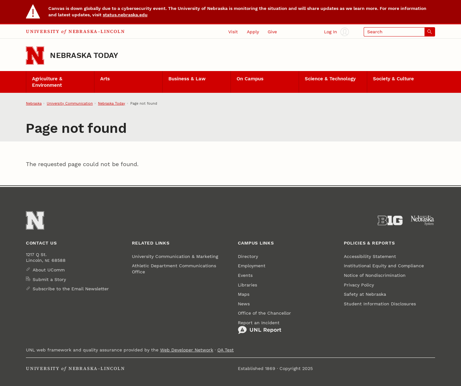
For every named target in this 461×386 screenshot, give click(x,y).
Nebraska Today (84, 55)
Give (272, 31)
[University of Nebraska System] (422, 220)
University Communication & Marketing (175, 256)
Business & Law (187, 79)
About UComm (49, 269)
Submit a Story (49, 279)
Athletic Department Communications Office (174, 268)
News (244, 303)
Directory (248, 256)
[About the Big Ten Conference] (390, 220)
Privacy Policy (359, 284)
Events (245, 275)
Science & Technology (330, 79)
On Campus (250, 79)
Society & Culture (393, 79)
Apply (253, 31)
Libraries (247, 284)
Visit (233, 31)
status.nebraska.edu (125, 14)
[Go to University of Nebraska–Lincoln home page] (35, 55)
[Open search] (399, 31)
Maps (243, 294)
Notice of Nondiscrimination (375, 275)
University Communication (70, 103)
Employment (251, 265)
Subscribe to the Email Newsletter (71, 288)
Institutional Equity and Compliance (384, 265)
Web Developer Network (186, 349)
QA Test (225, 349)
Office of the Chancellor (264, 313)
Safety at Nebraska (365, 294)
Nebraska (34, 103)
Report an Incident (259, 327)
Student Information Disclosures (380, 303)
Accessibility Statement (370, 256)
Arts (105, 79)
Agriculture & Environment (47, 82)
